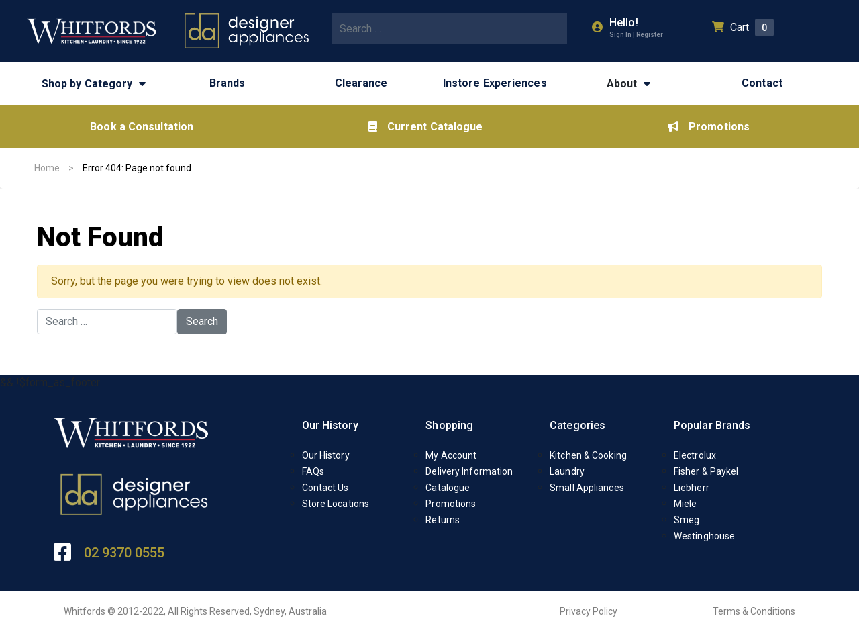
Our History (330, 425)
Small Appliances (587, 487)
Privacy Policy (588, 611)
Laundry (567, 471)
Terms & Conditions (754, 611)
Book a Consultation (141, 126)
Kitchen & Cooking (588, 455)
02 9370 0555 (124, 553)
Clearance (361, 83)
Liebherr (691, 487)
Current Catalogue (425, 126)
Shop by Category (87, 83)
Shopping (449, 425)
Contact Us (325, 487)
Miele (685, 503)
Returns (442, 519)
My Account (450, 455)
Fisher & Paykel (706, 471)
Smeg (686, 519)
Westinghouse (704, 536)
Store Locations (336, 503)
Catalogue (447, 487)
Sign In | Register (636, 34)
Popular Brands (712, 425)
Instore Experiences (495, 83)
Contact (762, 83)
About (622, 83)
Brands (227, 83)
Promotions (709, 126)
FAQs (313, 471)
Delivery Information (469, 471)
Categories (577, 425)
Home (47, 168)
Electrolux (695, 455)
